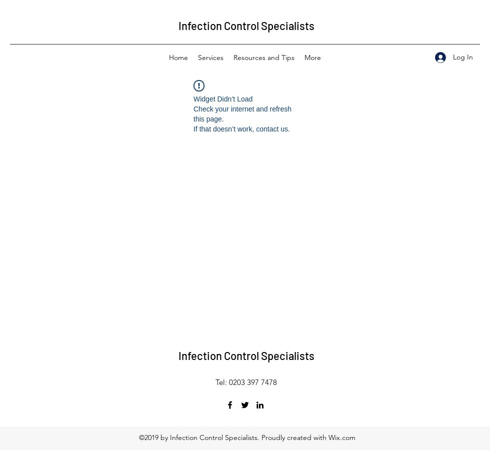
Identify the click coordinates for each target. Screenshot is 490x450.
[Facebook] (230, 405)
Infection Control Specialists (246, 25)
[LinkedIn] (260, 405)
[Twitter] (245, 405)
